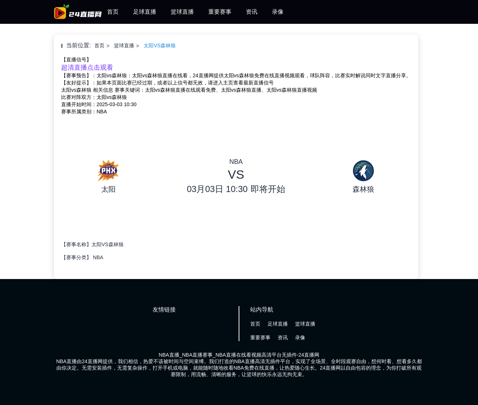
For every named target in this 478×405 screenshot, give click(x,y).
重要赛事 (219, 12)
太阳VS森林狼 (160, 45)
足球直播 (144, 12)
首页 (113, 12)
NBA (98, 257)
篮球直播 (182, 12)
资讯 (251, 12)
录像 (277, 12)
